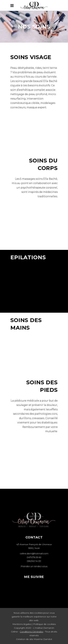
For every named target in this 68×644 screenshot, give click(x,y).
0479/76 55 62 (34, 557)
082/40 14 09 (34, 561)
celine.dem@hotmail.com (34, 553)
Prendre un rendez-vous (34, 566)
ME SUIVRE (34, 577)
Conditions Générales (31, 631)
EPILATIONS (28, 257)
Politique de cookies (44, 624)
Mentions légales (21, 624)
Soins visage (30, 57)
